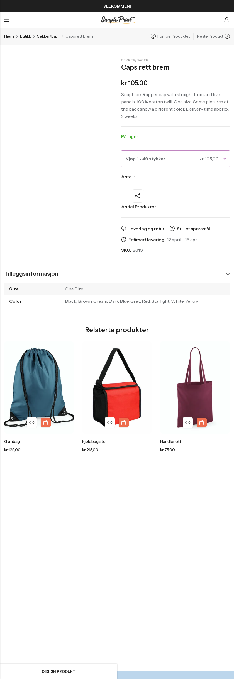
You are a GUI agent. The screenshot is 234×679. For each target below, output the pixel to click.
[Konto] (227, 20)
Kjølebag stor (94, 441)
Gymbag (12, 441)
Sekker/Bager (48, 36)
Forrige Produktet (173, 36)
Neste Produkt (210, 36)
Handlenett (170, 441)
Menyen (6, 20)
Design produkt (58, 671)
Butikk (25, 36)
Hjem (9, 36)
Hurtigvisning (32, 422)
